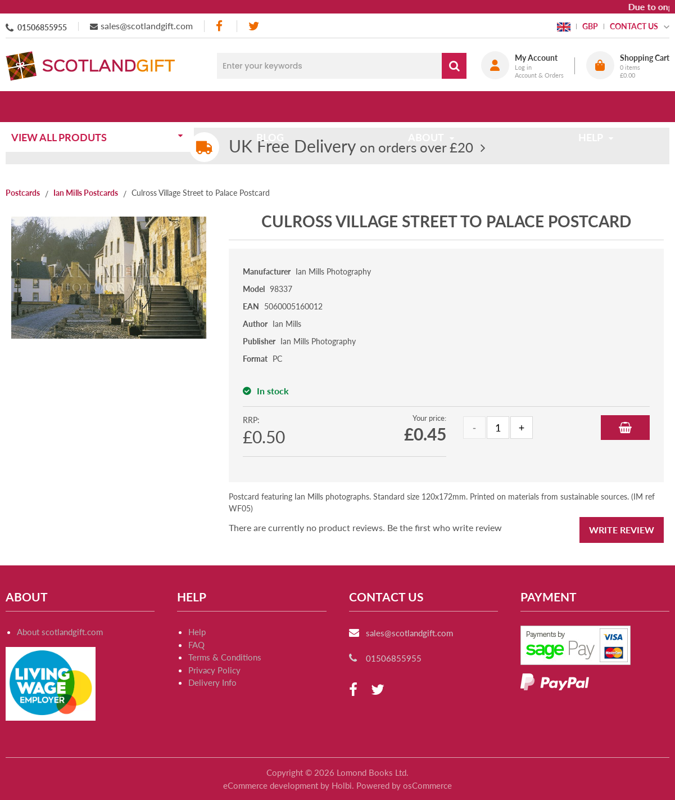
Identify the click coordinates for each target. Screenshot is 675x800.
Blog (273, 106)
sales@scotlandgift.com (147, 25)
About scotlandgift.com (60, 632)
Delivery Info (212, 682)
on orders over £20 (351, 147)
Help (197, 632)
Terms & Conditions (224, 657)
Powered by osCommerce (404, 785)
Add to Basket (625, 427)
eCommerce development (270, 785)
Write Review (621, 529)
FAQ (196, 645)
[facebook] (220, 26)
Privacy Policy (214, 670)
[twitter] (254, 26)
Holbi (342, 785)
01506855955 (42, 27)
